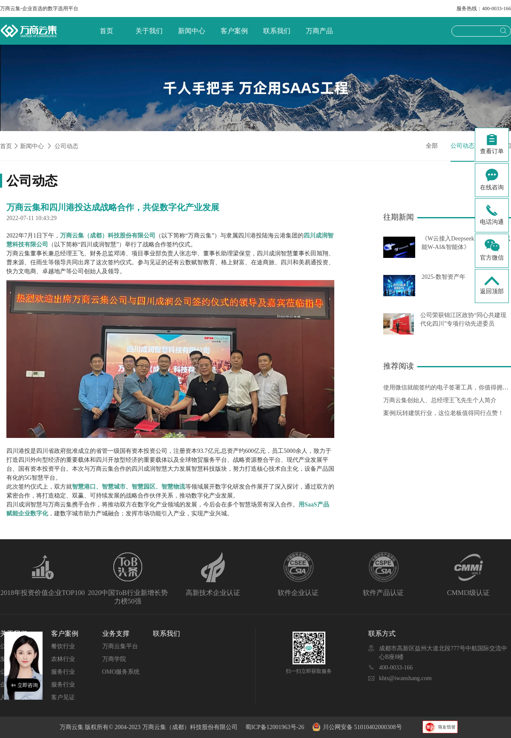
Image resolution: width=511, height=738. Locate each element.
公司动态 (66, 146)
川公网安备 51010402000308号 (357, 727)
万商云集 (72, 727)
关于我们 (149, 30)
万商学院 (114, 659)
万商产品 (319, 30)
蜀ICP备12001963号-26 (274, 727)
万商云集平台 (120, 646)
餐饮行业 (63, 646)
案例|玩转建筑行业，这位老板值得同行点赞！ (443, 413)
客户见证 (63, 697)
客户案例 (234, 30)
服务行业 (63, 672)
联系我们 (276, 30)
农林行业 (63, 659)
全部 (432, 146)
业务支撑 (115, 633)
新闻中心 (191, 30)
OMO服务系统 (121, 672)
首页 (106, 30)
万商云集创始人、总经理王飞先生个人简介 (440, 400)
